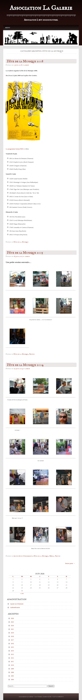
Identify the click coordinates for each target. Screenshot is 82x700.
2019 (12, 633)
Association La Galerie (41, 8)
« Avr (22, 593)
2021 (12, 629)
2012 (12, 658)
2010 (12, 665)
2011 (12, 661)
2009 (12, 669)
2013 (12, 654)
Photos (32, 354)
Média (51, 556)
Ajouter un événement (16, 604)
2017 (12, 640)
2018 (12, 636)
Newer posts (70, 563)
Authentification (15, 607)
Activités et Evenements (23, 556)
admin (26, 65)
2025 (12, 622)
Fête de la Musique (21, 242)
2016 (12, 643)
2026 (12, 618)
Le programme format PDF (14, 149)
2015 (12, 647)
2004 (12, 679)
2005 (12, 676)
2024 (12, 625)
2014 (12, 651)
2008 (12, 672)
